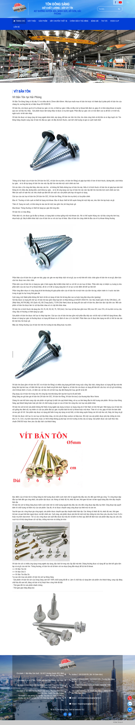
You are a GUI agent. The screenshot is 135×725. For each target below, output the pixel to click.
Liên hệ (17, 27)
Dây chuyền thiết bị (58, 21)
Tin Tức (104, 21)
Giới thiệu (32, 21)
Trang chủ (19, 21)
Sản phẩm (43, 21)
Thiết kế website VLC (76, 709)
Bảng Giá (94, 21)
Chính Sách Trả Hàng (79, 21)
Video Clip (114, 21)
